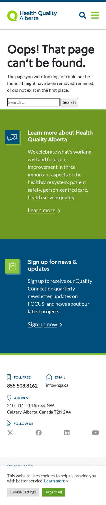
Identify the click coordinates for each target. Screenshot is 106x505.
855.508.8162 (22, 385)
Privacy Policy (20, 466)
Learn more (41, 210)
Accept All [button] (54, 492)
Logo (35, 15)
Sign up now (42, 324)
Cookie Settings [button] (23, 492)
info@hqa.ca (57, 385)
